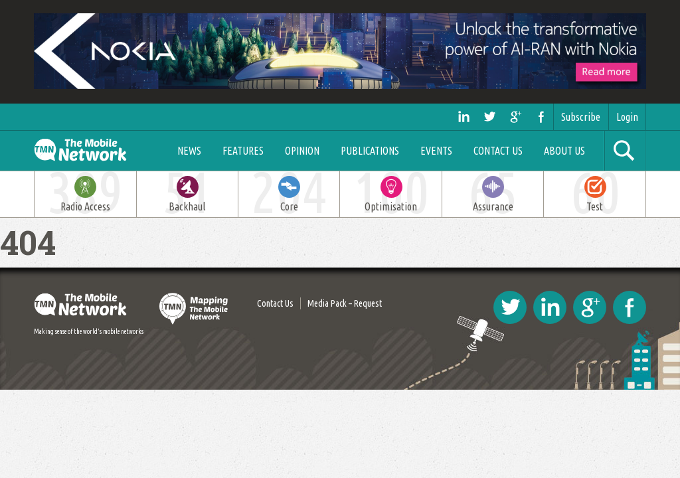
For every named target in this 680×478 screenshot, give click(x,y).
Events (436, 151)
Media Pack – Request (344, 303)
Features (243, 151)
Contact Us (498, 151)
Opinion (302, 151)
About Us (564, 151)
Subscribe (580, 117)
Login (627, 117)
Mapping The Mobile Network (194, 309)
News (189, 151)
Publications (370, 151)
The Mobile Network (94, 150)
